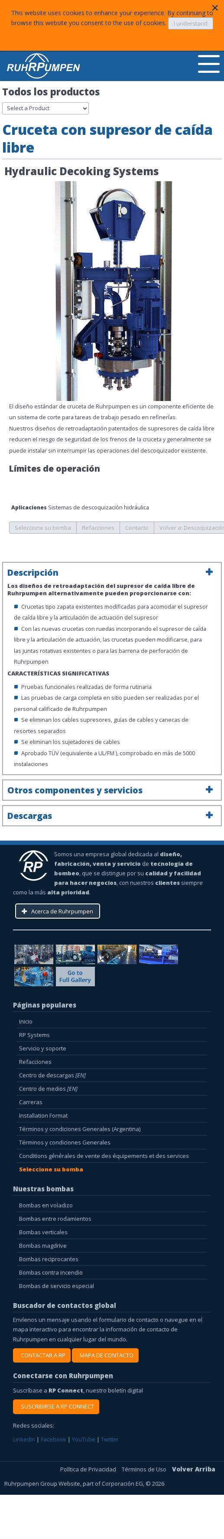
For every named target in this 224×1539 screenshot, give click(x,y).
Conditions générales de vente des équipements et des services (104, 1156)
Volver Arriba (193, 1469)
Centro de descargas (52, 1075)
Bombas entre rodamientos (55, 1219)
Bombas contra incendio (51, 1272)
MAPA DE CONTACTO (105, 1355)
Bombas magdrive (43, 1245)
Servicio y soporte (42, 1048)
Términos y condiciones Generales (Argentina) (79, 1129)
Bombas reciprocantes (48, 1259)
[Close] (215, 8)
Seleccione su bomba (43, 527)
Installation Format (43, 1115)
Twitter (110, 1439)
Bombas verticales (43, 1232)
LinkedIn (24, 1439)
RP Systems (34, 1035)
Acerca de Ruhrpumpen (62, 911)
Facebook (54, 1439)
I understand (191, 23)
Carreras (30, 1102)
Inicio (25, 1021)
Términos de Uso (145, 1469)
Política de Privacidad (88, 1469)
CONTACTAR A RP (41, 1355)
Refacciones (98, 527)
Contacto (137, 527)
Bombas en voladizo (46, 1205)
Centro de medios (48, 1088)
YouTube (84, 1439)
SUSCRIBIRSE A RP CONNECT (56, 1406)
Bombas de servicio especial (56, 1286)
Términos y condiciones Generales (64, 1142)
